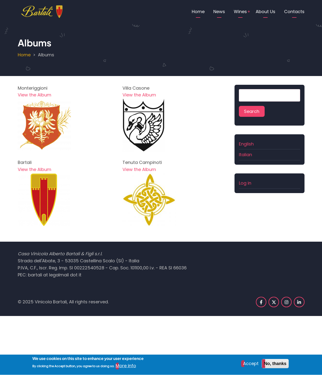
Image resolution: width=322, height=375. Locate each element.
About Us (265, 12)
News (219, 12)
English (246, 144)
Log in (245, 183)
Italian (245, 155)
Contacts (294, 12)
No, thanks (275, 365)
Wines (240, 12)
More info (126, 368)
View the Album (34, 95)
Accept (251, 366)
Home (198, 12)
